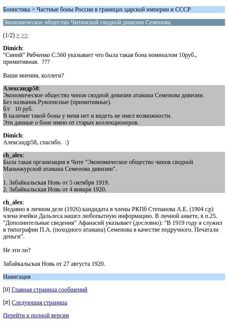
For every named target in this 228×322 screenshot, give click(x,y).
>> (24, 35)
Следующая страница (39, 302)
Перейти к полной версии (36, 315)
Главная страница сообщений (49, 289)
